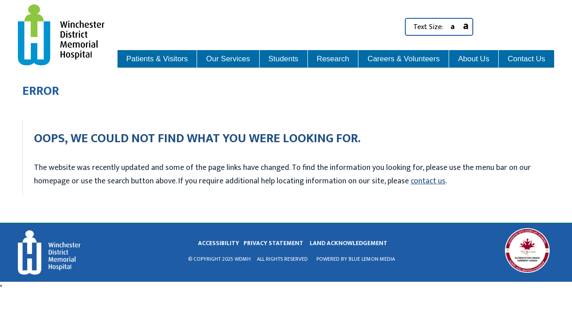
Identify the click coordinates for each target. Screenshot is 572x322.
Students (284, 59)
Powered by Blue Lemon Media (355, 258)
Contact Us (526, 59)
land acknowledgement (348, 243)
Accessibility (218, 243)
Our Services (228, 59)
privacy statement (273, 243)
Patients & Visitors (157, 59)
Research (333, 59)
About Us (473, 59)
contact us (428, 181)
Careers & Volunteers (403, 59)
